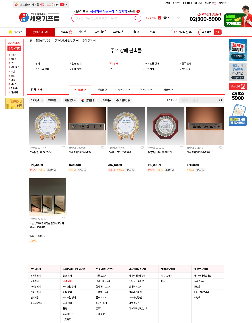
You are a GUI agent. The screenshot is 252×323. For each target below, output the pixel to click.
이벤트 (151, 32)
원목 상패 (186, 63)
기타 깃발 (100, 313)
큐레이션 (99, 32)
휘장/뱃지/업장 (43, 40)
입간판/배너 (166, 275)
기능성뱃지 (35, 292)
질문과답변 (210, 3)
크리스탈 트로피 (103, 281)
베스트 (67, 32)
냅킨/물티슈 (134, 303)
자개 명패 (76, 69)
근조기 (99, 308)
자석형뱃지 (35, 286)
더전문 (136, 32)
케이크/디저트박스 (202, 275)
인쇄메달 (34, 297)
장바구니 (198, 3)
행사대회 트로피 (103, 286)
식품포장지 (199, 281)
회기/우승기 (101, 303)
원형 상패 (76, 63)
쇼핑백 (197, 297)
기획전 (82, 32)
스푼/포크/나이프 (136, 281)
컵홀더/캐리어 (135, 292)
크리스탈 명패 (42, 69)
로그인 (167, 3)
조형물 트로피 (102, 292)
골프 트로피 (101, 297)
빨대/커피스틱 (135, 286)
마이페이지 (187, 3)
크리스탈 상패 (152, 63)
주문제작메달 (36, 303)
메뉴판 (164, 281)
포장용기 (198, 286)
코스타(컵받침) (135, 297)
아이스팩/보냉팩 (201, 292)
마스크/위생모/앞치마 (138, 308)
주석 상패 (113, 63)
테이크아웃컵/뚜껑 (137, 275)
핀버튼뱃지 (35, 275)
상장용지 (186, 69)
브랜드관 (118, 32)
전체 (37, 63)
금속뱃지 (34, 281)
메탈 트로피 (101, 275)
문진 (111, 69)
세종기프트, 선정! (107, 11)
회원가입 (176, 3)
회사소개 (222, 3)
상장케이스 (150, 69)
